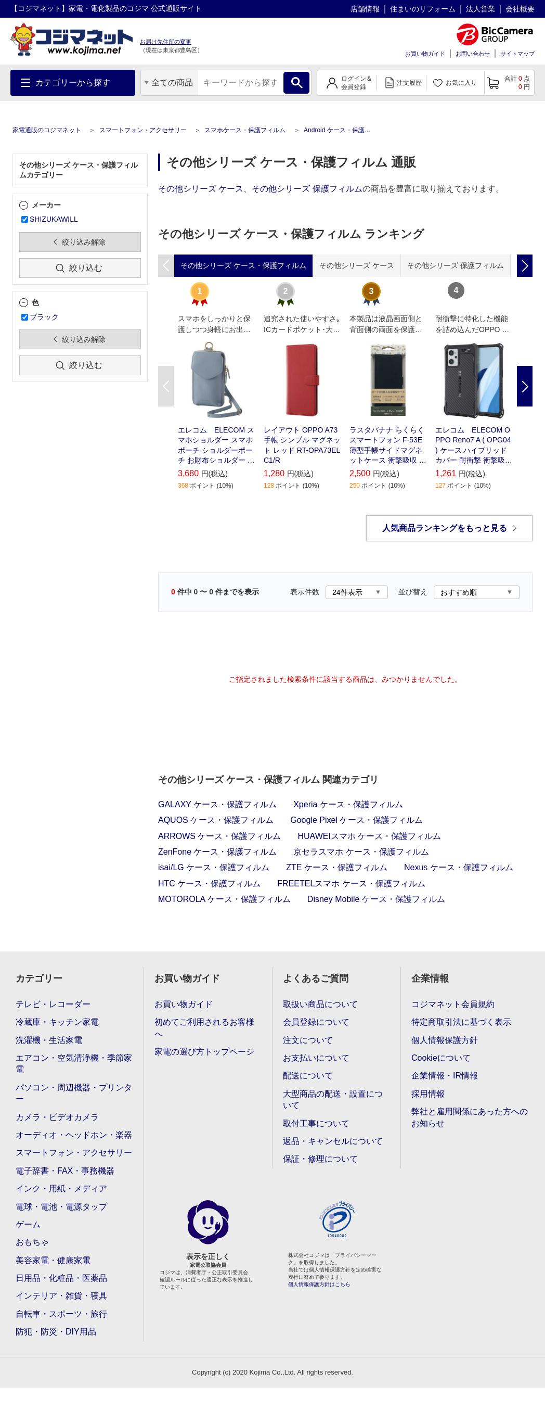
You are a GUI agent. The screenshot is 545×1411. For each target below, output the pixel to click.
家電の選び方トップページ (204, 1051)
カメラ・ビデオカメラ (57, 1117)
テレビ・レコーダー (53, 1004)
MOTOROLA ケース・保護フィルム (224, 899)
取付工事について (316, 1123)
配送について (308, 1075)
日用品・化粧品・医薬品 (61, 1278)
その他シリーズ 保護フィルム (307, 188)
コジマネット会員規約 (453, 1004)
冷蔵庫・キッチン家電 (57, 1022)
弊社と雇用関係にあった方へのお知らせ (469, 1117)
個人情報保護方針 (444, 1040)
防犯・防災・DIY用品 (56, 1331)
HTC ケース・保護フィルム (209, 883)
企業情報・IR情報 (444, 1075)
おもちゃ (32, 1242)
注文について (308, 1040)
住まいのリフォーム (423, 9)
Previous (166, 386)
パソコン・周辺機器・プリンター (74, 1093)
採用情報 (428, 1093)
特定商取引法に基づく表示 (461, 1022)
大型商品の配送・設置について (333, 1099)
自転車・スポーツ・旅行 (61, 1314)
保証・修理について (320, 1158)
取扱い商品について (320, 1004)
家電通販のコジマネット (46, 130)
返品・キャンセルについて (333, 1141)
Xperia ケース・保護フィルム (348, 804)
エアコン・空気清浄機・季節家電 (74, 1063)
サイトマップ (517, 53)
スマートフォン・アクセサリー (143, 130)
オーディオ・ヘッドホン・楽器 (74, 1134)
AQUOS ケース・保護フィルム (216, 820)
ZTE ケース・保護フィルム (336, 867)
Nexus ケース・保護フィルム (458, 867)
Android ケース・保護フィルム (347, 130)
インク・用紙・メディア (61, 1188)
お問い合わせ (473, 53)
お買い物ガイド (425, 53)
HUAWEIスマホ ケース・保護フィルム (369, 836)
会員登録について (316, 1022)
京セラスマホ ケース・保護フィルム (361, 851)
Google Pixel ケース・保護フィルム (356, 820)
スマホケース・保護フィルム (245, 130)
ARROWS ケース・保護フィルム (219, 836)
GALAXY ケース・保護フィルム (217, 804)
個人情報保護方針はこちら (319, 1284)
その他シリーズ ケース (200, 188)
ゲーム (28, 1224)
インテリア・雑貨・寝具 (61, 1295)
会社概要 (520, 9)
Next (525, 386)
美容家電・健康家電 (53, 1260)
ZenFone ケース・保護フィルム (217, 851)
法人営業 (480, 9)
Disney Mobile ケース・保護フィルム (376, 899)
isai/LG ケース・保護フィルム (213, 867)
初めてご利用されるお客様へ (204, 1028)
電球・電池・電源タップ (61, 1206)
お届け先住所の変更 (165, 42)
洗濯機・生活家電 (49, 1040)
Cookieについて (441, 1057)
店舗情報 (365, 9)
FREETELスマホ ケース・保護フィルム (351, 883)
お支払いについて (316, 1057)
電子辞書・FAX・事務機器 (65, 1170)
